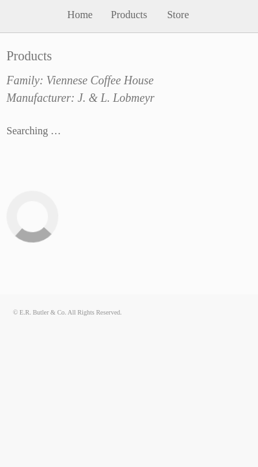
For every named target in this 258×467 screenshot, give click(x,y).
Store (178, 14)
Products (129, 14)
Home (80, 14)
